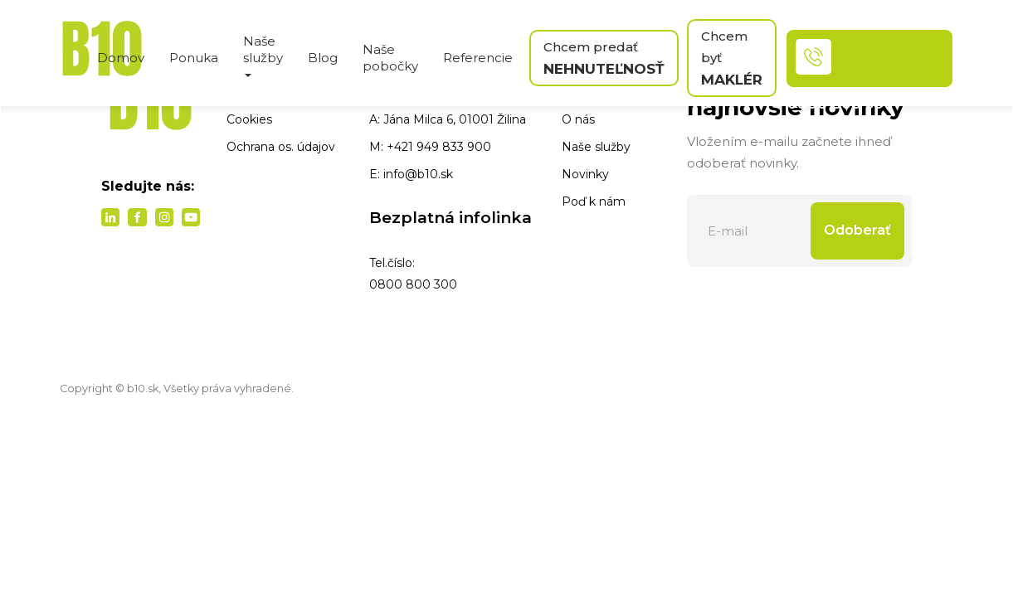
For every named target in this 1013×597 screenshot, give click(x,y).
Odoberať (857, 230)
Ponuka (193, 58)
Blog (323, 58)
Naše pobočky (390, 57)
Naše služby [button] (263, 55)
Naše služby (596, 146)
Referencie (478, 58)
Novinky (585, 174)
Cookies (249, 119)
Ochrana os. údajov (280, 146)
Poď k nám (594, 201)
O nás (578, 119)
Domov (120, 58)
